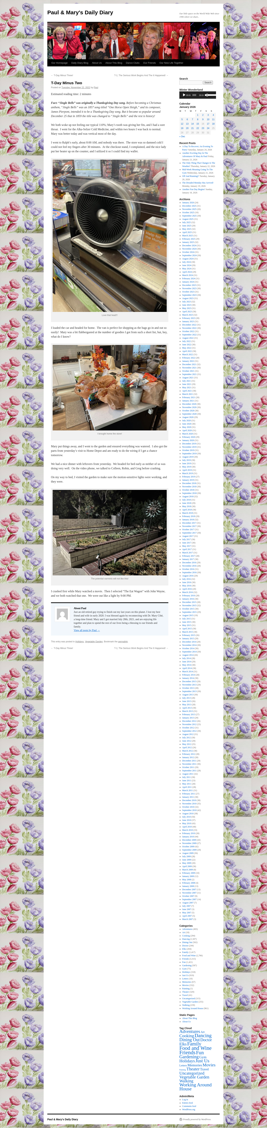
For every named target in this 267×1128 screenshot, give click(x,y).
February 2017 (188, 556)
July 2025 (186, 222)
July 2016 (186, 579)
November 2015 (189, 605)
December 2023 (189, 285)
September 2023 (189, 295)
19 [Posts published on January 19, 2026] (182, 128)
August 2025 (188, 219)
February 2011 (188, 793)
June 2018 (186, 503)
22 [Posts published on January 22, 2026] (197, 128)
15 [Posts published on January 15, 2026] (197, 124)
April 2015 (187, 628)
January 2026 (188, 202)
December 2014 (189, 642)
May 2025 (186, 229)
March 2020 (187, 433)
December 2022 (189, 324)
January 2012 (188, 757)
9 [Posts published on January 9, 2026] (203, 119)
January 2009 (188, 876)
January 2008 (188, 886)
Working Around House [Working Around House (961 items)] (195, 1086)
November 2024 (189, 249)
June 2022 (186, 344)
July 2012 (186, 737)
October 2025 (188, 212)
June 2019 (186, 463)
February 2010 (188, 833)
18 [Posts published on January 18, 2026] (213, 124)
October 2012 (188, 727)
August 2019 (188, 457)
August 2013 (188, 694)
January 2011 (188, 797)
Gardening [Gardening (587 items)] (189, 1056)
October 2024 (188, 252)
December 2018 (189, 483)
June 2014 (186, 661)
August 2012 (188, 734)
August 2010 (188, 813)
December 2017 (189, 523)
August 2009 (188, 853)
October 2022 (188, 331)
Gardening (187, 965)
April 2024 (187, 272)
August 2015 (188, 615)
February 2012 (188, 754)
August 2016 (188, 575)
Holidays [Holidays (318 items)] (187, 1060)
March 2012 (187, 750)
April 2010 (187, 826)
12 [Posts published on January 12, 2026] (182, 124)
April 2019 (187, 470)
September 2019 (189, 453)
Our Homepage (59, 62)
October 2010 (188, 807)
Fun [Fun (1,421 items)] (200, 1052)
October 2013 (188, 688)
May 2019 (186, 466)
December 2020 (189, 404)
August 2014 (188, 655)
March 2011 (187, 790)
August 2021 (188, 377)
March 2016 (187, 592)
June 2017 (186, 542)
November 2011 (189, 764)
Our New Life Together (171, 62)
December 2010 (189, 800)
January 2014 (188, 678)
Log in (185, 1099)
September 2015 (189, 612)
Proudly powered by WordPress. (197, 1119)
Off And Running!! (190, 176)
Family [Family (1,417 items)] (194, 1044)
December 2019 (189, 443)
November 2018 (189, 486)
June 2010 (186, 820)
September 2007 (189, 899)
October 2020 (188, 410)
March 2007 (187, 919)
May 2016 (186, 585)
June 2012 (186, 741)
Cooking (186, 935)
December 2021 (189, 364)
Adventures (187, 929)
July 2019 (186, 460)
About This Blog (113, 62)
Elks (184, 949)
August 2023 (188, 298)
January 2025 (188, 242)
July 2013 (186, 698)
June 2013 (186, 701)
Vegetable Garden (94, 641)
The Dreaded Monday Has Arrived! (198, 182)
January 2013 (188, 717)
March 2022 (187, 354)
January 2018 (188, 519)
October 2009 (188, 846)
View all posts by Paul (87, 630)
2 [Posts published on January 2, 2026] (203, 115)
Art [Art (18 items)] (203, 1032)
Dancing (186, 939)
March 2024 (187, 275)
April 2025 (187, 232)
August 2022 (188, 338)
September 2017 (189, 533)
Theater (185, 992)
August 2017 (188, 536)
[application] (197, 95)
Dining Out (187, 942)
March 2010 (187, 830)
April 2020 (187, 430)
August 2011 (187, 774)
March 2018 (187, 513)
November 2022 (189, 328)
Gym (184, 968)
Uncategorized (188, 998)
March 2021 (187, 394)
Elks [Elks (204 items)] (183, 1044)
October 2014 (188, 648)
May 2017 (186, 546)
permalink (123, 641)
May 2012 (186, 744)
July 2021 (186, 381)
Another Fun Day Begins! (193, 189)
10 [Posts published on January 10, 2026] (208, 119)
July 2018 (186, 499)
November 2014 (189, 645)
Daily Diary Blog (79, 62)
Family (185, 952)
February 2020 (188, 437)
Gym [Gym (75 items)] (202, 1057)
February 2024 (188, 278)
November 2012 (189, 724)
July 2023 (186, 301)
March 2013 (187, 711)
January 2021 (188, 400)
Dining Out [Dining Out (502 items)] (189, 1039)
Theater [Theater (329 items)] (193, 1069)
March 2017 (187, 552)
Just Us (185, 975)
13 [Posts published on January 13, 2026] (187, 124)
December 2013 (189, 681)
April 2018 (187, 509)
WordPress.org (188, 1109)
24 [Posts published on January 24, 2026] (208, 128)
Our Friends (149, 62)
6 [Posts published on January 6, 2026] (187, 119)
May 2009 (186, 863)
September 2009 (189, 850)
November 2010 (189, 803)
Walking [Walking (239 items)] (186, 1081)
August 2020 (188, 417)
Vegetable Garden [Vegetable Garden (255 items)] (194, 1077)
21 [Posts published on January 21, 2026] (192, 128)
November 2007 (189, 893)
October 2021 (188, 371)
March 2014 (187, 671)
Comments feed (189, 1106)
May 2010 (186, 823)
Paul (96, 87)
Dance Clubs (132, 62)
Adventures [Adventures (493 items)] (189, 1031)
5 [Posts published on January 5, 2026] (182, 119)
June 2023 (186, 305)
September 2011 (189, 770)
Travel (185, 995)
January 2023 (188, 321)
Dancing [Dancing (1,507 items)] (203, 1035)
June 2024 (186, 265)
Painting (186, 988)
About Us (97, 62)
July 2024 (186, 262)
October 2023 (188, 291)
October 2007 (188, 896)
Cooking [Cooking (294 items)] (186, 1035)
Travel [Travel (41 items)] (204, 1069)
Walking (186, 1005)
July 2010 (186, 817)
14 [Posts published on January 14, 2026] (192, 124)
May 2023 (186, 308)
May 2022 (186, 348)
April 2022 (187, 351)
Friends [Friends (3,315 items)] (187, 1052)
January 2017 (188, 559)
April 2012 (187, 747)
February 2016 (188, 595)
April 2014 (187, 668)
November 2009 (189, 843)
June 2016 (186, 582)
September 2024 (189, 255)
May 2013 (186, 704)
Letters (185, 978)
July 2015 (186, 618)
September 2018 (189, 493)
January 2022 (188, 361)
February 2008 (188, 883)
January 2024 (188, 282)
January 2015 (188, 638)
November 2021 (189, 367)
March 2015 (187, 632)
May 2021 (186, 387)
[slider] (194, 95)
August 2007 (188, 902)
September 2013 (189, 691)
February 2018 (188, 516)
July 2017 (186, 539)
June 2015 (186, 622)
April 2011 (187, 787)
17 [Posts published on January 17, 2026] (208, 124)
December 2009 (189, 840)
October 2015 (188, 608)
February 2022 (188, 357)
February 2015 (188, 635)
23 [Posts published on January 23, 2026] (203, 128)
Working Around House (192, 1008)
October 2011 (188, 767)
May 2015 (186, 625)
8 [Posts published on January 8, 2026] (197, 119)
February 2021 (188, 397)
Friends (185, 959)
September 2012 (189, 731)
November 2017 (189, 526)
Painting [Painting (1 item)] (182, 1070)
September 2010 (189, 810)
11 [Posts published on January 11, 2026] (213, 119)
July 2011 (186, 777)
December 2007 (189, 889)
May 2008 (186, 879)
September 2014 (189, 651)
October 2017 (188, 529)
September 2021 (189, 374)
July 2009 (186, 856)
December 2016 (189, 562)
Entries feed (187, 1103)
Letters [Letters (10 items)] (183, 1065)
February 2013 (188, 714)
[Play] (184, 95)
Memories (186, 982)
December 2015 (189, 602)
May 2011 (186, 784)
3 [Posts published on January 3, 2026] (208, 115)
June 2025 (186, 225)
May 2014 (186, 665)
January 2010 (188, 836)
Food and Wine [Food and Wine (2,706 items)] (195, 1048)
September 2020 (189, 414)
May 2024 (186, 268)
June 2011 (186, 780)
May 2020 (186, 427)
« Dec (182, 136)
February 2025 (188, 239)
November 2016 (189, 566)
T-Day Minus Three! (62, 75)
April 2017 (187, 549)
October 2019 (188, 450)
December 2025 (189, 206)
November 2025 (189, 209)
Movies (185, 985)
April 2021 (187, 391)
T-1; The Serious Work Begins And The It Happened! (141, 75)
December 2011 (189, 760)
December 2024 (189, 245)
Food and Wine (189, 955)
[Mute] (206, 95)
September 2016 (189, 572)
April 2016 (187, 589)
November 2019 (189, 447)
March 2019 (187, 473)
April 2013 (187, 708)
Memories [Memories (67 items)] (194, 1065)
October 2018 (188, 490)
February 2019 (188, 476)
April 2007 (187, 916)
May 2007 (186, 912)
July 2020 (186, 420)
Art (183, 932)
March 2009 (187, 869)
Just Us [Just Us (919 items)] (202, 1060)
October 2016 (188, 569)
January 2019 (188, 480)
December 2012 (189, 721)
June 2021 (186, 384)
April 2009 (187, 866)
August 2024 (188, 258)
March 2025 (187, 235)
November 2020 (189, 407)
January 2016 (188, 599)
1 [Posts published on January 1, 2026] (197, 115)
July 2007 (186, 906)
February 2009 (188, 873)
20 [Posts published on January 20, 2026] (187, 128)
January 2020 (188, 440)
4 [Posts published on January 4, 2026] (213, 115)
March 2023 (187, 315)
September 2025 (189, 215)
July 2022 (186, 341)
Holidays (79, 641)
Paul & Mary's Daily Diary (80, 12)
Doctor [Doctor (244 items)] (206, 1040)
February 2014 (188, 675)
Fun (184, 962)
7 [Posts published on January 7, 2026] (192, 119)
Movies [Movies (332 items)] (209, 1064)
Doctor (185, 945)
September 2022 (189, 334)
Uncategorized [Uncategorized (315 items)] (191, 1073)
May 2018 (186, 506)
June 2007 (186, 909)
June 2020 (186, 424)
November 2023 (189, 288)
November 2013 (189, 684)
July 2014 (186, 658)
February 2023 (188, 318)
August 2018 (188, 496)
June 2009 (186, 859)
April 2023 (187, 311)
